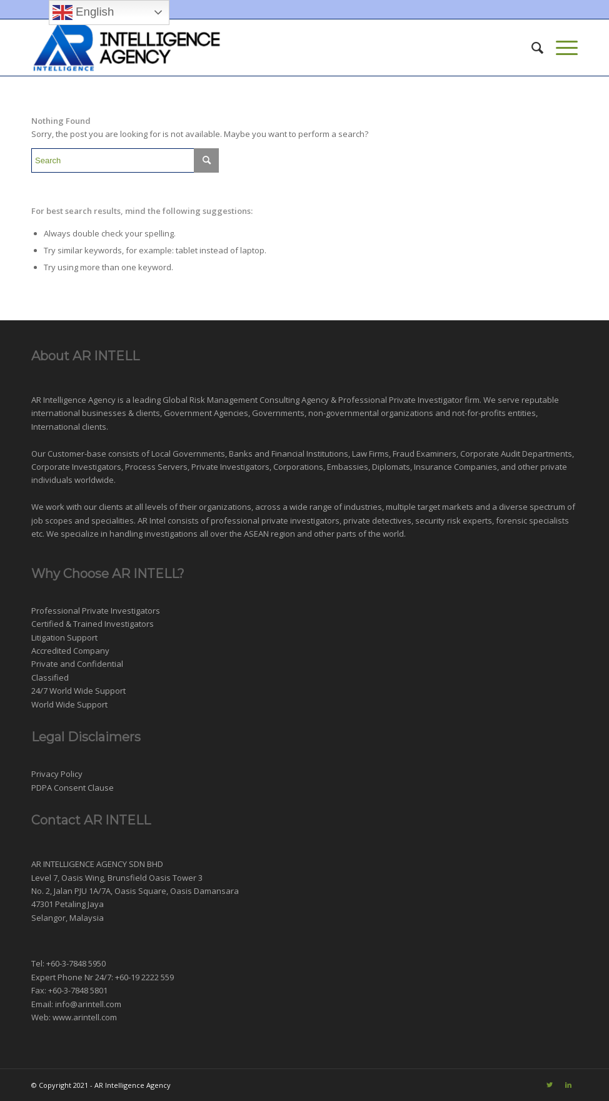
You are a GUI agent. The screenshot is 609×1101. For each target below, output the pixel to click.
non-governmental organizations (370, 413)
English (83, 13)
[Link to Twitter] (549, 1084)
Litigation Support (64, 637)
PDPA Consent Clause (72, 787)
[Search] (531, 47)
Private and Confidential (77, 663)
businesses (104, 413)
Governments (278, 413)
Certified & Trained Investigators (92, 623)
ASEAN (256, 533)
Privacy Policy (57, 773)
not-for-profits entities (494, 413)
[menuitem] (531, 47)
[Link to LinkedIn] (568, 1084)
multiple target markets (429, 506)
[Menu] (560, 47)
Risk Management (223, 399)
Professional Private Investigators (95, 610)
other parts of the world (359, 533)
